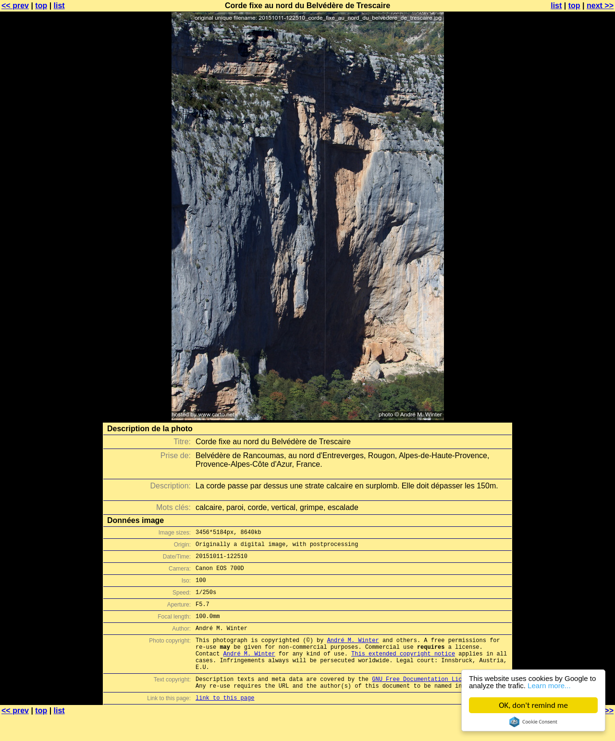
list (59, 5)
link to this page (225, 722)
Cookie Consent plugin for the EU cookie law (533, 722)
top (41, 5)
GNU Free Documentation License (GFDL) (436, 700)
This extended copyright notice (403, 671)
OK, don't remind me (533, 705)
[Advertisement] (576, 238)
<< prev (15, 5)
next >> (600, 5)
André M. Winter (353, 654)
